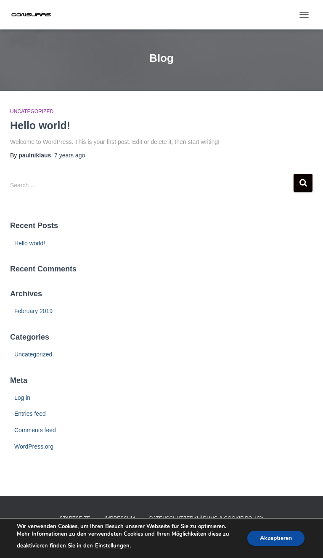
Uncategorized (31, 111)
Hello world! (40, 125)
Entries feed (30, 413)
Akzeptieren (276, 538)
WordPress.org (33, 446)
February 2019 (33, 311)
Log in (22, 397)
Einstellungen (112, 546)
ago (69, 155)
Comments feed (35, 430)
